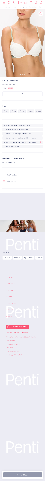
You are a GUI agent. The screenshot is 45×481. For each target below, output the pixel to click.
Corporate (10, 290)
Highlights (10, 284)
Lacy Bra (17, 258)
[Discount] (13, 2)
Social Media (11, 303)
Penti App (9, 310)
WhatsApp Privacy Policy (14, 355)
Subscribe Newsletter (18, 327)
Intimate (7, 7)
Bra (15, 7)
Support (9, 297)
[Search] (8, 2)
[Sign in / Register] (36, 2)
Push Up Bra (23, 7)
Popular (9, 277)
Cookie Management (13, 351)
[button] (20, 74)
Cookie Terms (10, 340)
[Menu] (3, 2)
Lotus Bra (7, 258)
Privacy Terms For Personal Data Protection (21, 337)
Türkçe (9, 316)
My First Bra (28, 258)
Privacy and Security (13, 344)
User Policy (10, 348)
